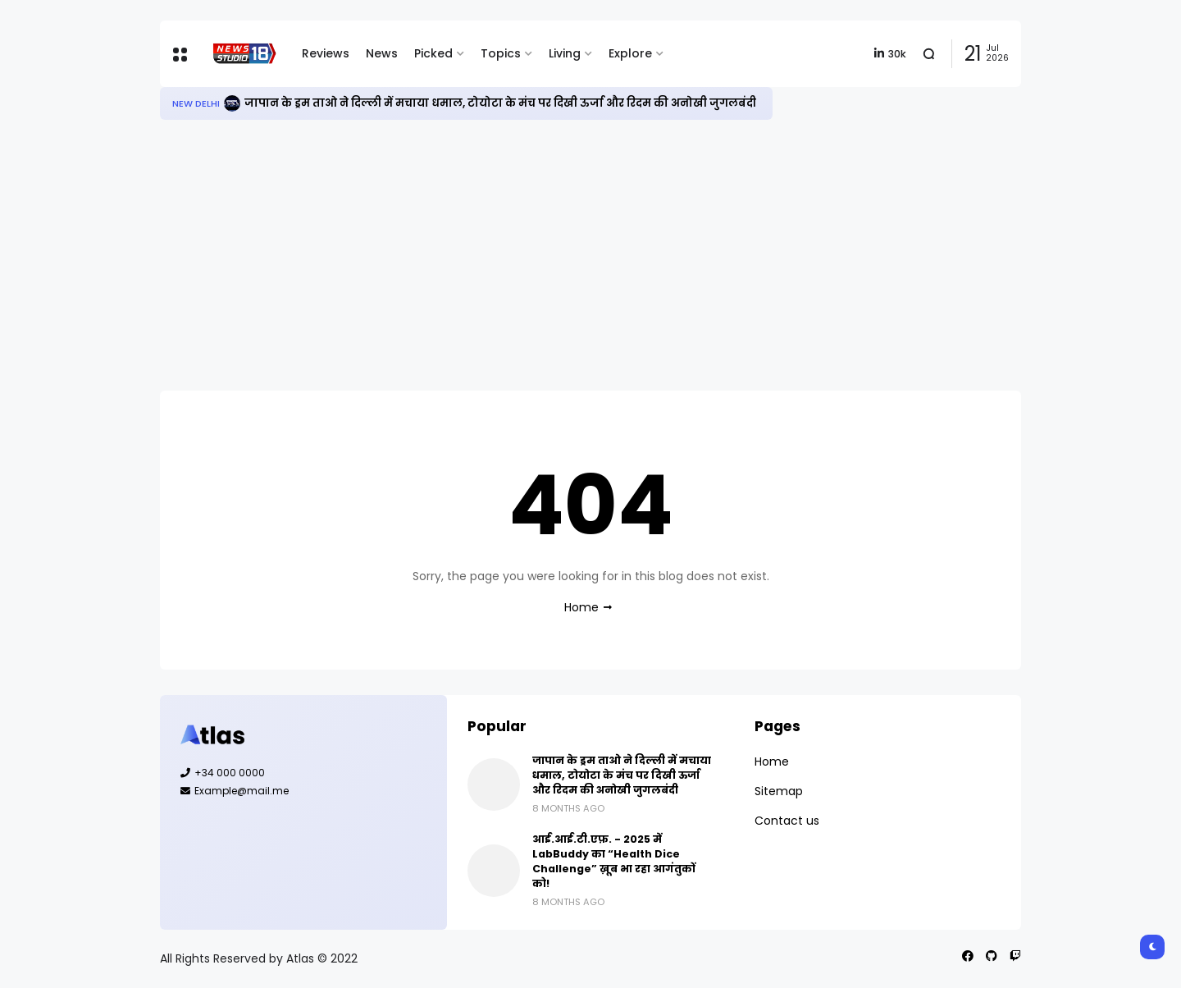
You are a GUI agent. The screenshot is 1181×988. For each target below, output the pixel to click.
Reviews (325, 53)
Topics (501, 53)
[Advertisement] (590, 255)
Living (565, 53)
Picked (433, 53)
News (382, 53)
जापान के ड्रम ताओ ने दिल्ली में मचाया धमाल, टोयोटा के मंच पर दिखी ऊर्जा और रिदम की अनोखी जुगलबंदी (500, 103)
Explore (630, 53)
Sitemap (779, 791)
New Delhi (196, 103)
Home (581, 607)
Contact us (787, 820)
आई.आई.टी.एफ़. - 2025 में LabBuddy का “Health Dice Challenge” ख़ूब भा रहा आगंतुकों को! (613, 861)
